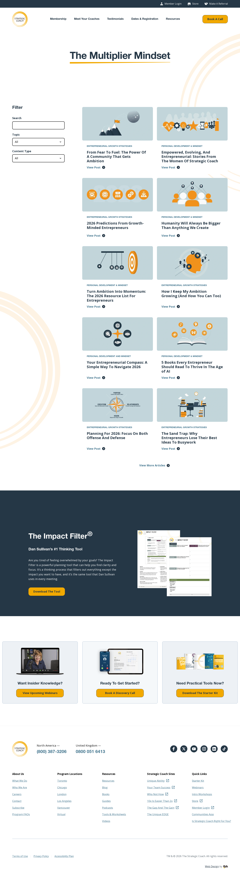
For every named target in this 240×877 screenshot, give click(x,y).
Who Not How (155, 794)
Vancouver (63, 807)
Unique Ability (156, 780)
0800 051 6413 (90, 752)
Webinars (198, 787)
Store (195, 3)
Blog (105, 787)
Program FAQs (21, 814)
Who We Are (19, 787)
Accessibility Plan (64, 856)
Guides (106, 801)
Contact (16, 801)
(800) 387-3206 (52, 752)
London (61, 794)
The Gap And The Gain (160, 807)
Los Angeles (64, 801)
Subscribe (18, 807)
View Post (94, 167)
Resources (173, 19)
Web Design (212, 866)
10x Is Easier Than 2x (160, 801)
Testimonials (115, 19)
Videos (106, 821)
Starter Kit (198, 780)
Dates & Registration (144, 19)
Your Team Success (158, 787)
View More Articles (152, 465)
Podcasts (107, 807)
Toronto (62, 780)
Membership (58, 19)
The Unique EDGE (158, 814)
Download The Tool (46, 591)
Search (16, 118)
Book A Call (215, 19)
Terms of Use (20, 856)
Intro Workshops (202, 794)
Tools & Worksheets (114, 814)
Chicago (62, 787)
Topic (16, 134)
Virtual (61, 814)
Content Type (21, 151)
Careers (16, 794)
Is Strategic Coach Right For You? (211, 821)
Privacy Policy (41, 856)
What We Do (19, 780)
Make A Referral (218, 3)
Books (105, 794)
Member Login (173, 3)
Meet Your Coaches (86, 19)
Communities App (203, 814)
